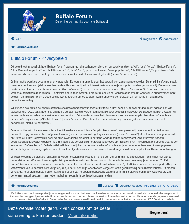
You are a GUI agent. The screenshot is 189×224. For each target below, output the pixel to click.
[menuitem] (16, 39)
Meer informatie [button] (83, 215)
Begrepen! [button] (158, 212)
